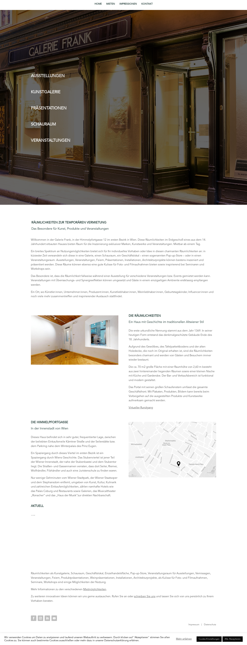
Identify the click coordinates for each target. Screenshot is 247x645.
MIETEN (110, 4)
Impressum (194, 625)
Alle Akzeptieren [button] (233, 639)
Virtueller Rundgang (141, 407)
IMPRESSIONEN (128, 4)
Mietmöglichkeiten (94, 589)
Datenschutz (210, 625)
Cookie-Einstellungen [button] (209, 639)
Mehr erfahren (184, 639)
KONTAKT (147, 4)
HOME (98, 4)
